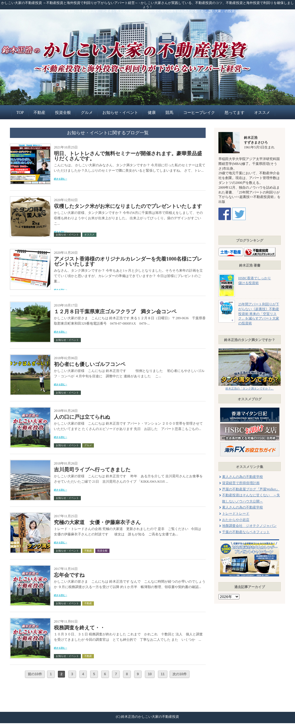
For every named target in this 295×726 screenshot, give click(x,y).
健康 (152, 112)
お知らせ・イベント (120, 112)
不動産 (39, 112)
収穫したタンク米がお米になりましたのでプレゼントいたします (128, 206)
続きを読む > (60, 179)
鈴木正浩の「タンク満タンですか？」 (250, 388)
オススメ (262, 112)
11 (163, 674)
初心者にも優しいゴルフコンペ (89, 364)
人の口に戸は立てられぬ (82, 417)
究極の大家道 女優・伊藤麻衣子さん (97, 522)
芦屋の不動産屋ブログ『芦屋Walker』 (250, 489)
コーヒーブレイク (199, 112)
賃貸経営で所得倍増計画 (241, 483)
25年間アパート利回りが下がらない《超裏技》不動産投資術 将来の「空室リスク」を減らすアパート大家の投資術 (258, 313)
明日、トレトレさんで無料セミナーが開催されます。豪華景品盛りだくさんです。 (128, 156)
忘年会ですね (69, 575)
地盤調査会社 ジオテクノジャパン (249, 526)
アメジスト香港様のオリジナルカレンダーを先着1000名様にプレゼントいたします (128, 261)
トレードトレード (235, 514)
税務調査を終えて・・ (79, 628)
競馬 (169, 112)
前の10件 (35, 674)
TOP (20, 112)
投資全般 (63, 112)
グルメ (87, 112)
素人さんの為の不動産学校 (242, 477)
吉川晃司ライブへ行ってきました (92, 469)
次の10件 (179, 674)
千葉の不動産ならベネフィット (246, 532)
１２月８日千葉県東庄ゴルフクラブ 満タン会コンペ (115, 311)
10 (150, 674)
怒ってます (235, 112)
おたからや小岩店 (235, 520)
